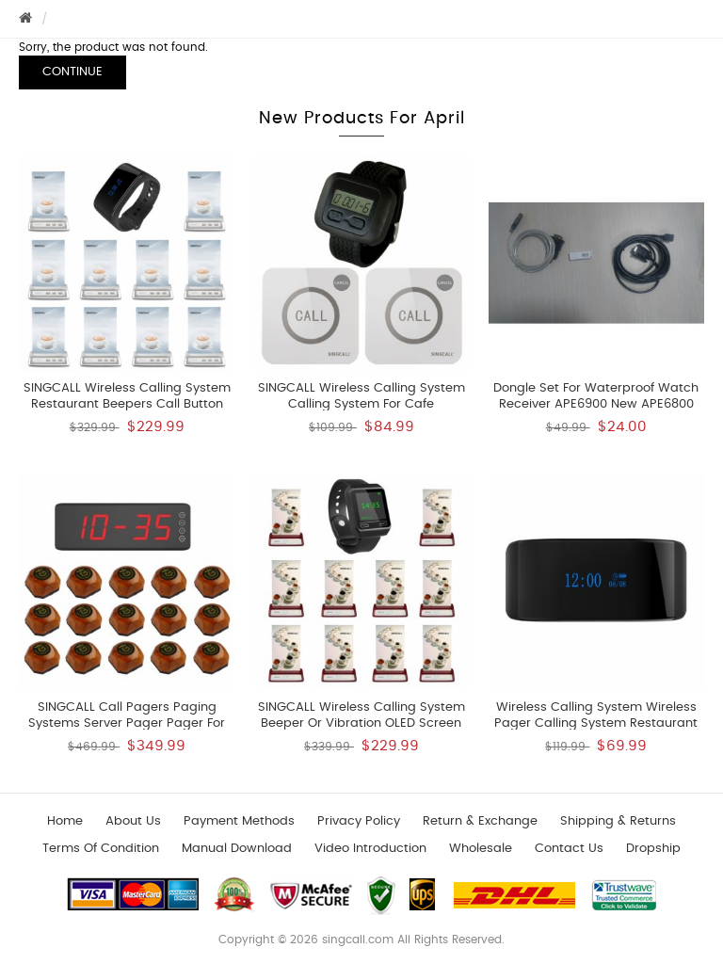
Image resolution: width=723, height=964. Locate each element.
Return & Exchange (480, 821)
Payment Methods (239, 821)
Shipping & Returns (618, 821)
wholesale (480, 849)
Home (65, 821)
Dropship (653, 849)
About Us (133, 821)
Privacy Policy (358, 821)
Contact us (569, 849)
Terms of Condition (100, 849)
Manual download (237, 849)
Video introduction (370, 849)
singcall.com (358, 939)
